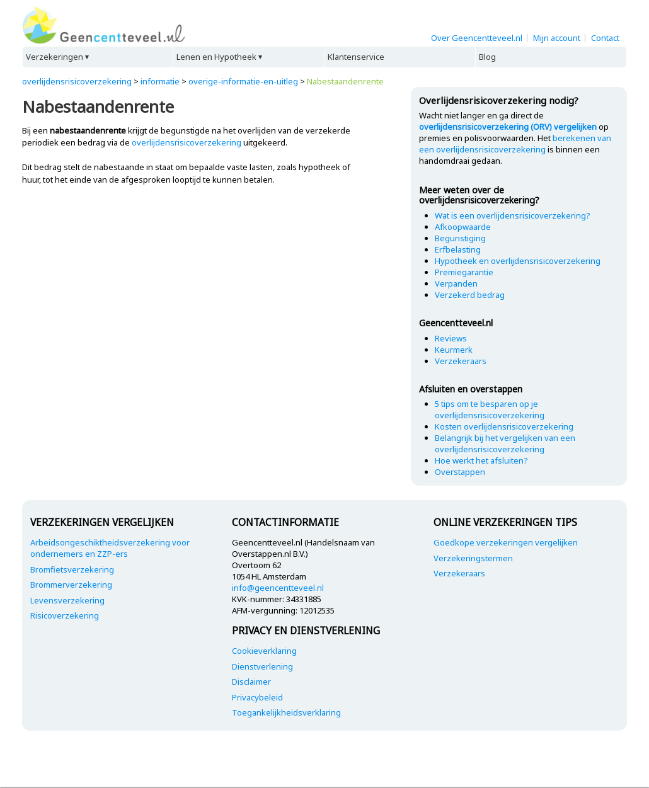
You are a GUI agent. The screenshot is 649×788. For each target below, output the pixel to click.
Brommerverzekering (71, 584)
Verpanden (456, 283)
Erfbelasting (458, 249)
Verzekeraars (460, 361)
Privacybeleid (257, 697)
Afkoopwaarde (463, 226)
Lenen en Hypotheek (216, 56)
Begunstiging (460, 238)
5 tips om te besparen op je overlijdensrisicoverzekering (489, 409)
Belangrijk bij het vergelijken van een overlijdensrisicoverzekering (505, 443)
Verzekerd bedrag (470, 294)
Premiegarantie (464, 272)
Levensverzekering (67, 600)
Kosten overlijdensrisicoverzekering (504, 426)
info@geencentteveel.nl (278, 587)
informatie (160, 81)
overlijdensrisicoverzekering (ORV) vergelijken (508, 126)
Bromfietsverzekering (72, 569)
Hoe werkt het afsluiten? (481, 460)
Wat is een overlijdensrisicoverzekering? (512, 215)
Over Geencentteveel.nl (476, 37)
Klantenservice (356, 56)
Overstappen (460, 471)
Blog (487, 56)
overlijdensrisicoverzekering (77, 81)
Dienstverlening (262, 666)
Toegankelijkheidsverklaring (286, 712)
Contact (605, 37)
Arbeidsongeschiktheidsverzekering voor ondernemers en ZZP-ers (110, 548)
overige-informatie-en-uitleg (243, 81)
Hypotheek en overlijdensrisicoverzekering (517, 260)
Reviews (451, 338)
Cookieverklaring (264, 650)
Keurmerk (454, 349)
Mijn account (556, 37)
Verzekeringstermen (473, 558)
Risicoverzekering (64, 615)
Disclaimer (251, 681)
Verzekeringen (54, 56)
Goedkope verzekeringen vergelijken (506, 542)
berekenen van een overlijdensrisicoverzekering (515, 143)
